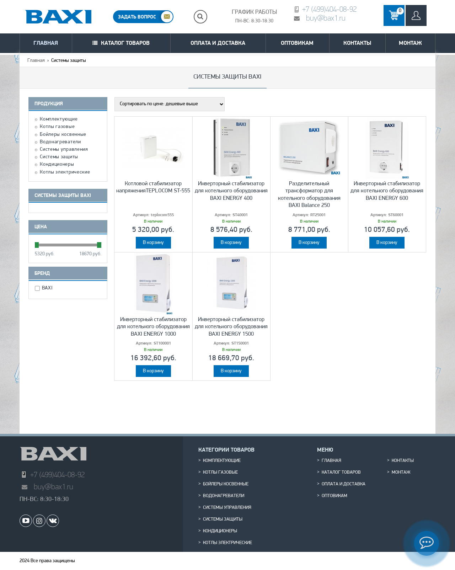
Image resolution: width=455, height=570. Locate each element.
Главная (45, 42)
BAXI (48, 288)
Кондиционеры (57, 164)
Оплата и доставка (218, 42)
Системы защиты (59, 157)
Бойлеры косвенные (63, 134)
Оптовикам (297, 42)
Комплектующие (58, 119)
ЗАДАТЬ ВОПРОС (137, 17)
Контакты (357, 42)
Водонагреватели (60, 142)
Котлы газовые (57, 126)
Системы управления (64, 149)
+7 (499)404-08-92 (329, 9)
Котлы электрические (65, 172)
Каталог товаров (125, 42)
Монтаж (410, 42)
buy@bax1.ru (326, 18)
